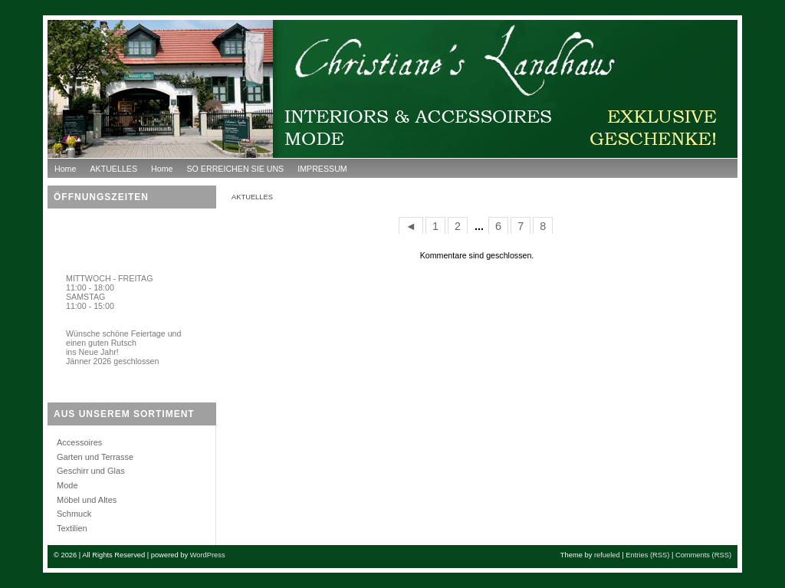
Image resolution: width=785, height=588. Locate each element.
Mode (67, 485)
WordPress (207, 555)
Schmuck (74, 513)
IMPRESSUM (322, 168)
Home (65, 168)
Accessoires (79, 442)
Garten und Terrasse (95, 457)
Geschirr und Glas (91, 470)
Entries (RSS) (647, 555)
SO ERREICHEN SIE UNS (235, 168)
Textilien (72, 528)
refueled (607, 555)
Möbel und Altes (87, 499)
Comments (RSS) (703, 555)
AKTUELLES (113, 168)
